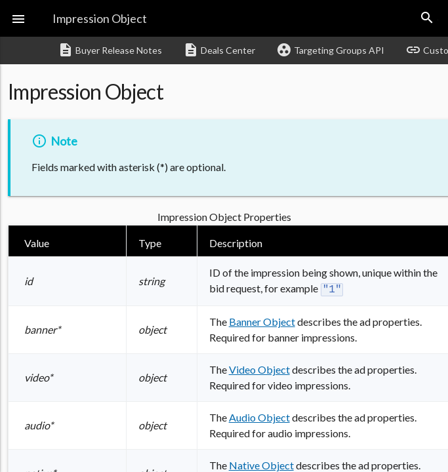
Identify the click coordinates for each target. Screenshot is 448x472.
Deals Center (219, 50)
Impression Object (99, 18)
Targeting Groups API (330, 50)
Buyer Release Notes (110, 50)
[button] (18, 18)
